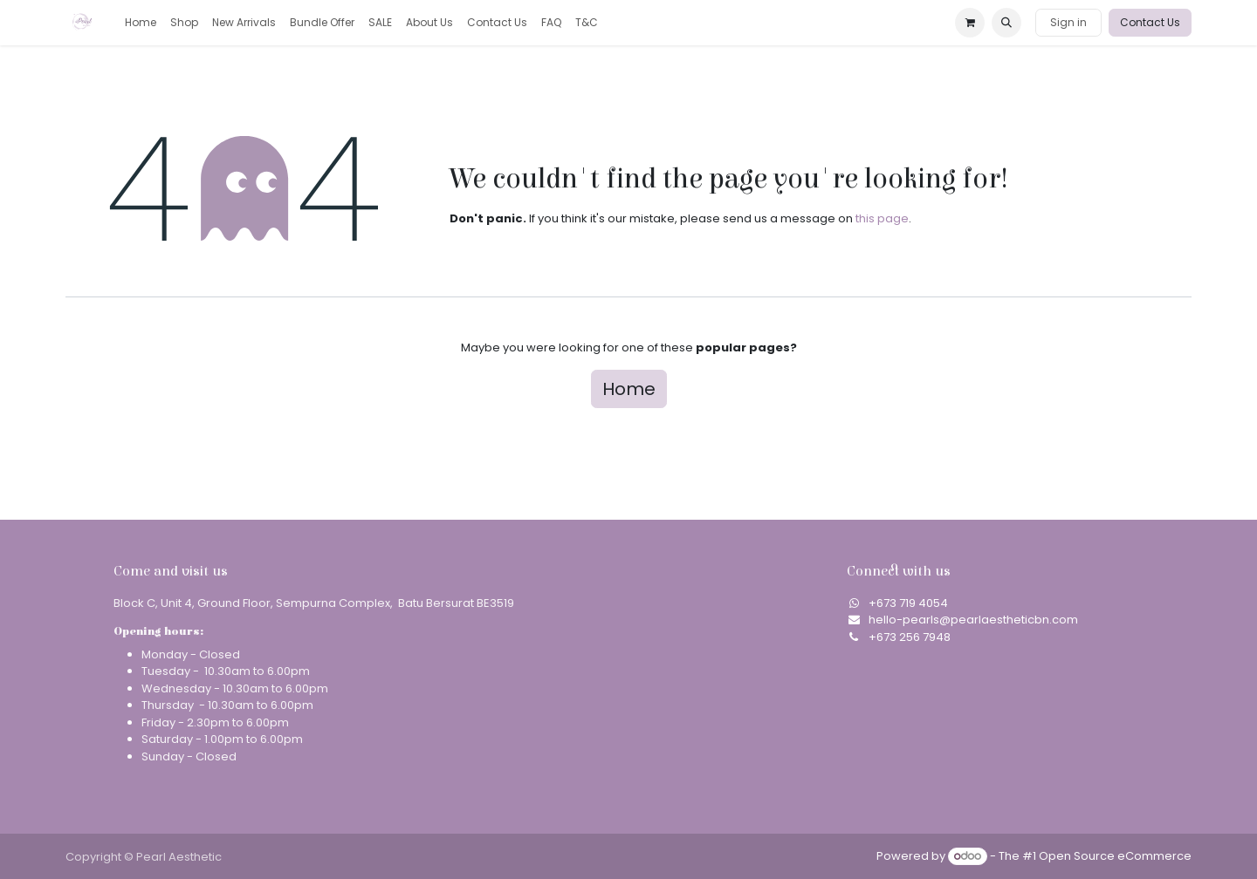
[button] (1006, 22)
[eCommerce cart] (970, 22)
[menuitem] (140, 22)
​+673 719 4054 (908, 603)
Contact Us (1150, 22)
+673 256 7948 (910, 637)
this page (882, 218)
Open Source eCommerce (1115, 856)
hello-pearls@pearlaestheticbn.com (973, 619)
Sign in (1068, 22)
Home (629, 389)
